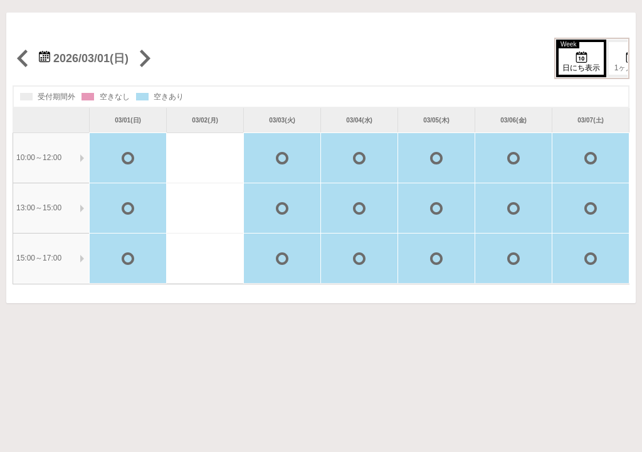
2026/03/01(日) (84, 58)
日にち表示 (579, 57)
